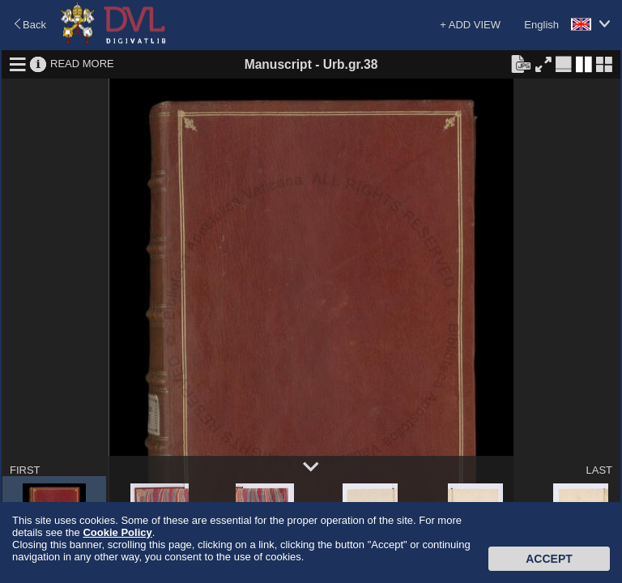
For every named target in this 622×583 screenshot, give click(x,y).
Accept (549, 558)
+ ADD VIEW (470, 25)
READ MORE (82, 63)
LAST (599, 470)
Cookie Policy (117, 532)
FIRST (25, 470)
